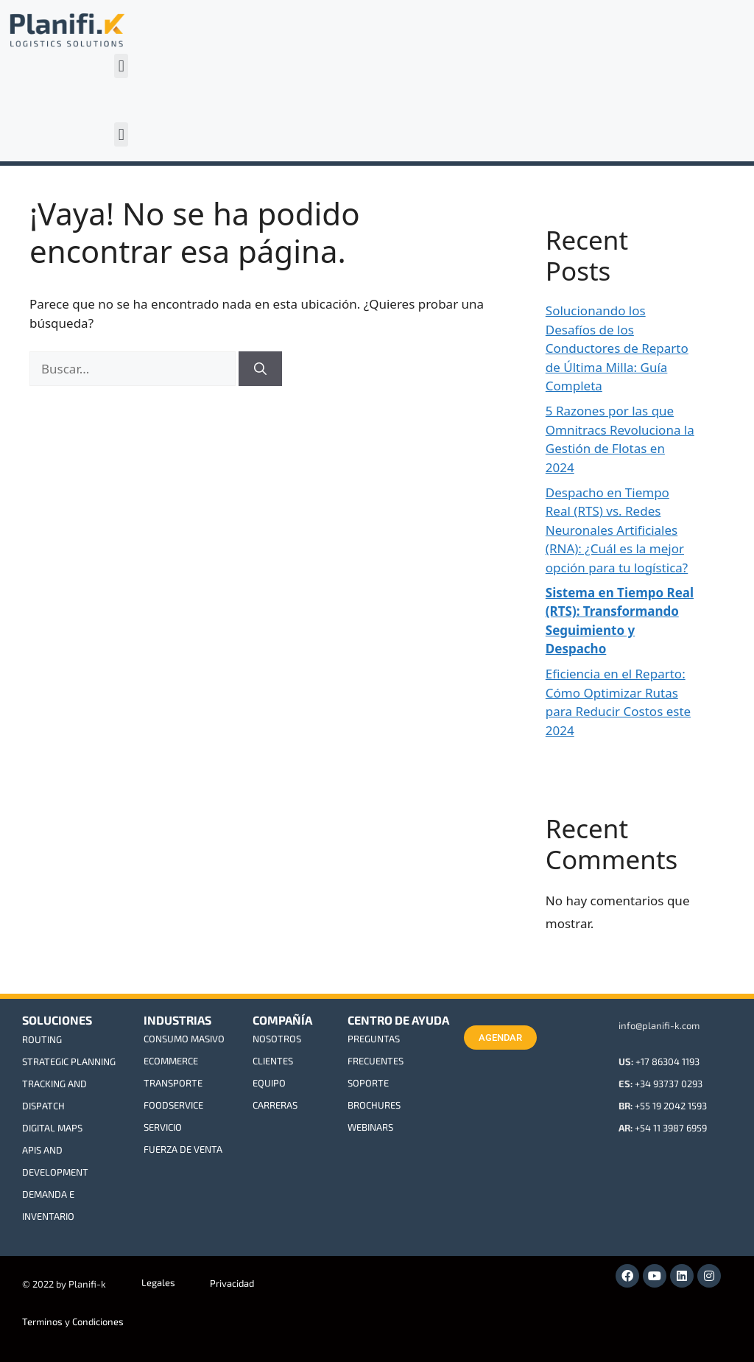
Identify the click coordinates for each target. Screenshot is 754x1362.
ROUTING (42, 1039)
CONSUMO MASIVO (184, 1039)
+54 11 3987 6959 (671, 1128)
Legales (158, 1282)
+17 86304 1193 (667, 1061)
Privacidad (232, 1283)
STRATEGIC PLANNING (69, 1061)
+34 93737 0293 (668, 1083)
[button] (121, 66)
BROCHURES (374, 1105)
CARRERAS (275, 1105)
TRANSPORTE (173, 1083)
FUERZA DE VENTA (183, 1149)
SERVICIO (163, 1127)
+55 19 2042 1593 (671, 1106)
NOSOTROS (277, 1039)
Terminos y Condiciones (73, 1321)
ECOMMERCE (171, 1061)
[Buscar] (260, 369)
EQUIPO (269, 1083)
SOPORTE (368, 1083)
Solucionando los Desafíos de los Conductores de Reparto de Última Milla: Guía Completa (617, 348)
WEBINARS (370, 1127)
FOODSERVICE (173, 1105)
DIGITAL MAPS (52, 1128)
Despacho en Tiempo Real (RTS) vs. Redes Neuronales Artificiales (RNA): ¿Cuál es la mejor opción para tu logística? (617, 530)
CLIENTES (273, 1061)
